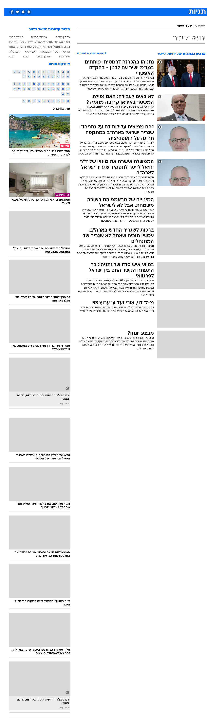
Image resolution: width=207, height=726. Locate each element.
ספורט (155, 3)
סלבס (131, 3)
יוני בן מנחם (40, 56)
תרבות (143, 3)
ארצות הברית (35, 37)
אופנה (58, 3)
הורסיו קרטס (58, 51)
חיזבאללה (11, 51)
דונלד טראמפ (13, 46)
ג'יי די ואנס (39, 46)
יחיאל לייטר (181, 26)
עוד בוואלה (57, 109)
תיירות (86, 3)
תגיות (198, 26)
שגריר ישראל (41, 41)
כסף (120, 3)
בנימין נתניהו (58, 37)
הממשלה (41, 51)
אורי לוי (28, 41)
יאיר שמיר (60, 56)
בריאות (99, 3)
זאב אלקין (27, 51)
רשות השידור (58, 41)
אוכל (111, 3)
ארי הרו (10, 41)
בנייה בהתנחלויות (55, 46)
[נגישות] (5, 3)
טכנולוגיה (72, 3)
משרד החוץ (12, 37)
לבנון (22, 56)
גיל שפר (27, 46)
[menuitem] (153, 4)
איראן (19, 41)
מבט (8, 56)
